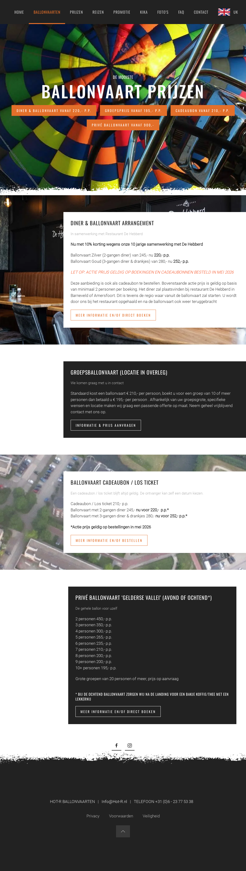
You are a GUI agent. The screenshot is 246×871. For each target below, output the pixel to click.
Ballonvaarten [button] (47, 12)
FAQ (181, 12)
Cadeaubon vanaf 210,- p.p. (203, 110)
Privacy (92, 816)
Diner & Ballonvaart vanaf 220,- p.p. (54, 110)
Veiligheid (151, 816)
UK (228, 12)
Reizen (98, 12)
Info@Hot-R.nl (114, 801)
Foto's (163, 12)
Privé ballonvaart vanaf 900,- (123, 124)
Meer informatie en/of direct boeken (113, 315)
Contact (201, 12)
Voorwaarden (121, 816)
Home (19, 12)
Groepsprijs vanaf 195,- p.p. (133, 110)
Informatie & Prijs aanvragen (106, 425)
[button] (123, 831)
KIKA (144, 12)
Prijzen (76, 12)
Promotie (121, 12)
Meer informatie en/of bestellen (109, 540)
